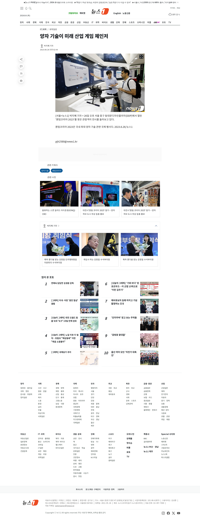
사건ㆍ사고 (42, 388)
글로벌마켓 (148, 442)
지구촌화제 (77, 419)
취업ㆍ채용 (165, 419)
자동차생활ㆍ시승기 (80, 473)
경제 (57, 383)
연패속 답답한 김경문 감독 (63, 283)
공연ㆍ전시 (77, 438)
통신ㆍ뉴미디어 (44, 442)
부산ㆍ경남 (95, 419)
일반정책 (23, 442)
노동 (39, 401)
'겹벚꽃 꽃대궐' (118, 334)
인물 (39, 410)
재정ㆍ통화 (60, 391)
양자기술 (44, 171)
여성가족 (41, 413)
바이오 (58, 434)
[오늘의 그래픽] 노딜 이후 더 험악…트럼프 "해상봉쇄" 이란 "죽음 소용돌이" (64, 338)
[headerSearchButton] (30, 8)
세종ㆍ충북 (95, 404)
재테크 (146, 407)
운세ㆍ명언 (77, 464)
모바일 (40, 445)
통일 (110, 391)
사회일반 (41, 416)
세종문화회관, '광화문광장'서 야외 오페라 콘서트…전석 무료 (118, 2)
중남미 (75, 404)
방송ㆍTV (94, 442)
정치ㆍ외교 (130, 388)
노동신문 (126, 13)
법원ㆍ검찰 (42, 391)
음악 (92, 448)
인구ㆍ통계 (60, 397)
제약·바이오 (60, 442)
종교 (75, 445)
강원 (92, 401)
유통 (163, 404)
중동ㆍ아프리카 (79, 401)
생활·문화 (77, 434)
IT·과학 (41, 434)
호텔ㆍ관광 (165, 416)
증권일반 (147, 401)
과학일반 (41, 457)
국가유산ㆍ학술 (79, 448)
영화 (92, 445)
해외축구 (111, 448)
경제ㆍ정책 (60, 388)
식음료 (163, 413)
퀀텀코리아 (56, 171)
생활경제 (164, 407)
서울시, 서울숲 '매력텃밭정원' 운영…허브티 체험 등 (166, 2)
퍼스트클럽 (165, 457)
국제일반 (76, 423)
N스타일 (94, 457)
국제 (75, 383)
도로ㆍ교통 (77, 467)
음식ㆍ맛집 (77, 476)
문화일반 (76, 451)
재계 (163, 391)
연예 (93, 434)
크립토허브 (73, 13)
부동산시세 (24, 448)
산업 (163, 383)
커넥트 (172, 8)
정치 (22, 383)
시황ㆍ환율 (148, 404)
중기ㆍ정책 (165, 401)
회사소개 (77, 489)
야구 (110, 438)
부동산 (23, 434)
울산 (92, 423)
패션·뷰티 (165, 410)
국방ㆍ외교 (112, 388)
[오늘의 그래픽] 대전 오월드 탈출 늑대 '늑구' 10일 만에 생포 (64, 321)
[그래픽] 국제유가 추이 (61, 352)
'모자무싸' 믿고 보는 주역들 (124, 317)
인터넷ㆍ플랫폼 (44, 438)
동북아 (75, 388)
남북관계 (129, 404)
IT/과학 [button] (43, 29)
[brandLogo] (100, 11)
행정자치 (94, 388)
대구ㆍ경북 (95, 416)
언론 (75, 454)
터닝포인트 (165, 451)
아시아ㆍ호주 (78, 394)
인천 (92, 397)
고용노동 (59, 401)
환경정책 (59, 407)
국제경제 (76, 407)
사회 (40, 383)
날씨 (39, 407)
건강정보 (76, 457)
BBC (145, 438)
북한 (128, 383)
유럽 (75, 397)
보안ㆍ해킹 (42, 451)
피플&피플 (77, 416)
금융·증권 (148, 383)
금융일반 (147, 388)
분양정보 (23, 445)
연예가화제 (95, 438)
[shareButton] (21, 59)
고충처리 (122, 489)
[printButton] (21, 80)
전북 (92, 410)
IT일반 (40, 448)
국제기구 (76, 413)
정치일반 (23, 397)
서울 (92, 391)
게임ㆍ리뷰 (42, 454)
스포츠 (111, 434)
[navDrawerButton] (22, 8)
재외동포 (111, 394)
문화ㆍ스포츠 (131, 401)
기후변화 (76, 410)
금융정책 (147, 391)
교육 (39, 394)
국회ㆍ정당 (24, 391)
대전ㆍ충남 (95, 407)
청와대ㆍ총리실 (26, 388)
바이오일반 (60, 448)
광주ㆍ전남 (95, 413)
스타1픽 (164, 445)
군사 (127, 391)
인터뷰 (93, 454)
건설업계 (23, 451)
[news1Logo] (30, 502)
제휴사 (146, 434)
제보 (178, 8)
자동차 (163, 397)
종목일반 (111, 460)
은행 (145, 394)
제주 (92, 426)
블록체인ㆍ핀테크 (150, 410)
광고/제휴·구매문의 (92, 489)
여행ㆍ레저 (77, 460)
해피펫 (82, 13)
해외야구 (111, 442)
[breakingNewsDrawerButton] (26, 8)
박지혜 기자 (48, 46)
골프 (110, 457)
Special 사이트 (168, 434)
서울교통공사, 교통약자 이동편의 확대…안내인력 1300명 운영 (67, 2)
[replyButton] (21, 66)
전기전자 (164, 394)
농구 (110, 454)
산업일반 (164, 388)
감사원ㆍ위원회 (26, 394)
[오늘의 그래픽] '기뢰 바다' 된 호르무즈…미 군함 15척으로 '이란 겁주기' (125, 286)
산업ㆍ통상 (60, 394)
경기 (92, 394)
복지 (39, 397)
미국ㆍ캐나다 (78, 391)
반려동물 (76, 470)
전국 (93, 383)
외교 (110, 383)
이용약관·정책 (109, 489)
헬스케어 (59, 445)
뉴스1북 (164, 454)
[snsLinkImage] (163, 513)
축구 (110, 445)
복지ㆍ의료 (60, 438)
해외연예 (94, 451)
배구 (110, 451)
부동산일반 (24, 438)
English (117, 13)
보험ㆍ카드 (148, 397)
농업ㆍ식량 (60, 404)
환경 (39, 404)
